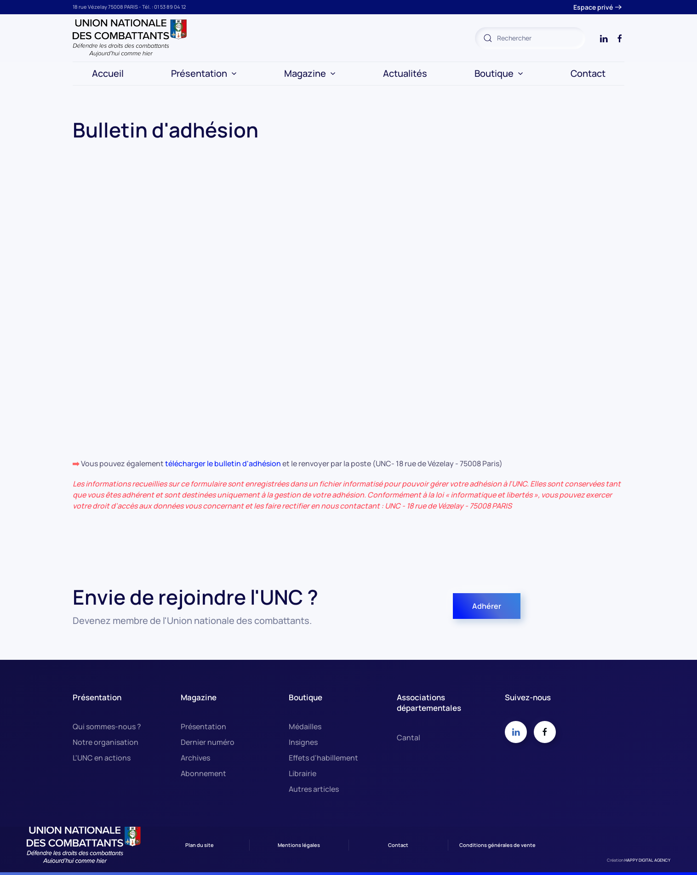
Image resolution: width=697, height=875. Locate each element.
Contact (588, 73)
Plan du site (199, 844)
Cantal (408, 737)
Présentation (203, 726)
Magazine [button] (310, 73)
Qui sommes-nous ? (107, 726)
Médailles (305, 726)
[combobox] (530, 38)
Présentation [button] (204, 73)
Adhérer (486, 606)
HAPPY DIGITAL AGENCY (647, 860)
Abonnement (203, 773)
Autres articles (314, 789)
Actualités (405, 73)
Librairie (302, 773)
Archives (195, 758)
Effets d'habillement (323, 758)
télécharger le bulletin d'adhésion (223, 463)
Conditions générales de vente (497, 844)
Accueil (108, 73)
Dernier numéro (207, 742)
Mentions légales (299, 844)
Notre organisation (105, 742)
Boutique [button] (498, 73)
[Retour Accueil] (130, 38)
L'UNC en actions (102, 758)
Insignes (303, 742)
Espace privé (593, 7)
